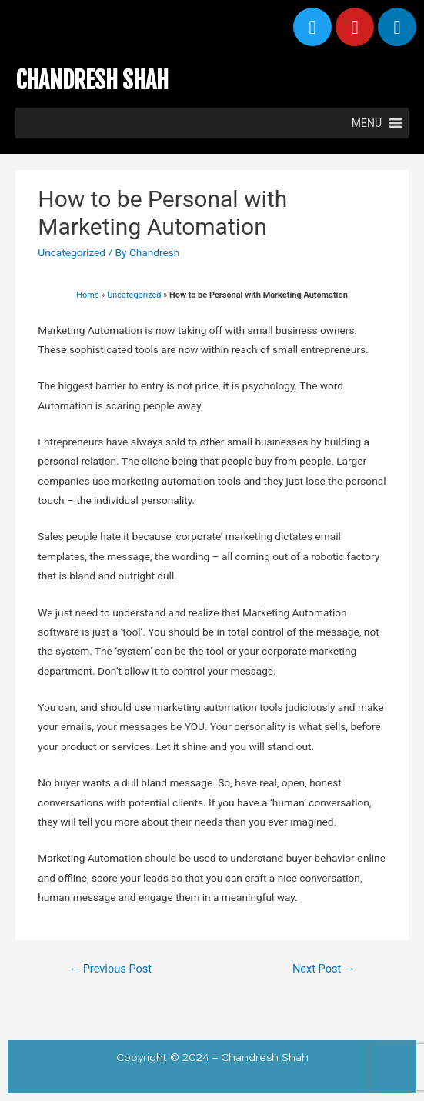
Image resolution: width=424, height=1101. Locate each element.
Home (87, 295)
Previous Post (110, 969)
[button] (367, 123)
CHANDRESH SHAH (92, 80)
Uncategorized (71, 252)
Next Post (324, 969)
